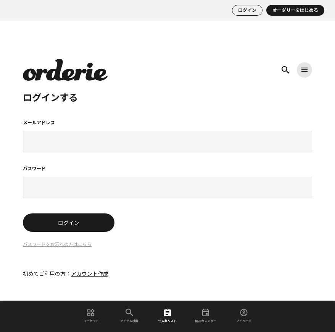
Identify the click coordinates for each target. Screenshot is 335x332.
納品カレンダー (205, 316)
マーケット (91, 316)
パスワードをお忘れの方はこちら (57, 244)
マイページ (243, 316)
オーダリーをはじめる (295, 10)
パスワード (34, 168)
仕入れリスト (167, 316)
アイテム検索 (129, 316)
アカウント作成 (89, 274)
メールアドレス (39, 122)
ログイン (247, 10)
